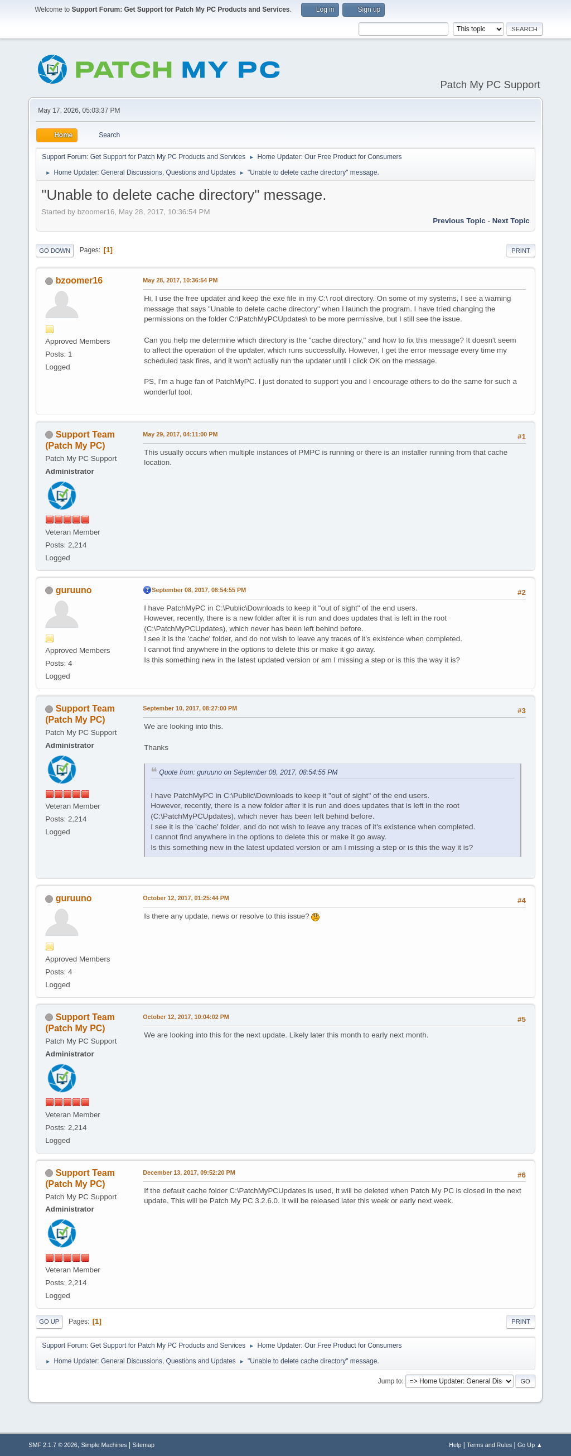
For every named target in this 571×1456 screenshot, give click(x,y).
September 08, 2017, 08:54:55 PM (199, 590)
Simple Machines (104, 1444)
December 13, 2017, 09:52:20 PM (189, 1172)
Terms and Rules (489, 1444)
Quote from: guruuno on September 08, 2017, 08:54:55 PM (248, 772)
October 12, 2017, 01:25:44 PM (186, 898)
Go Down (54, 250)
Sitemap (143, 1444)
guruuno (74, 590)
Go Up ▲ (530, 1444)
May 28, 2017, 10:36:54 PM (180, 280)
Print (520, 250)
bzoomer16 (79, 280)
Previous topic (459, 221)
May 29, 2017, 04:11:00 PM (180, 434)
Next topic (511, 221)
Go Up (49, 1321)
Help (455, 1444)
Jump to (390, 1381)
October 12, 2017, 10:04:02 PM (186, 1016)
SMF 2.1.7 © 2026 (53, 1444)
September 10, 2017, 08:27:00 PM (190, 708)
